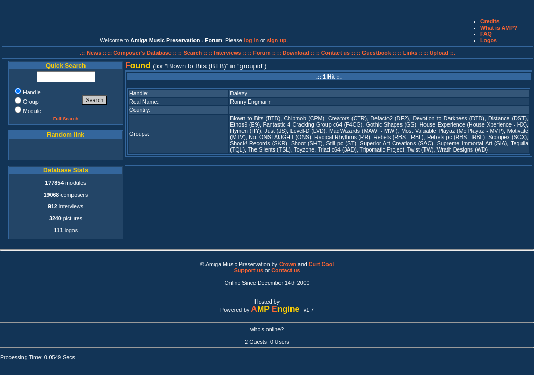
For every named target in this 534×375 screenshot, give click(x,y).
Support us (248, 270)
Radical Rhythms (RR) (342, 137)
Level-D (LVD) (307, 131)
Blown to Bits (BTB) (255, 118)
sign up (276, 40)
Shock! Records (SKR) (258, 143)
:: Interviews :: (228, 52)
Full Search (66, 118)
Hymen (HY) (245, 131)
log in (251, 40)
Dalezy (238, 93)
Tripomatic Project (381, 149)
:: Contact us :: (335, 52)
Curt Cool (321, 264)
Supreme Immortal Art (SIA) (472, 143)
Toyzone (304, 149)
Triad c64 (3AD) (337, 149)
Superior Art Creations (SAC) (396, 143)
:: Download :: (296, 52)
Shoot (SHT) (306, 143)
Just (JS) (275, 131)
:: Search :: (193, 52)
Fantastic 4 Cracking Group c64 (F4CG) (312, 124)
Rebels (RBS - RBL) (398, 137)
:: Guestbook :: (376, 52)
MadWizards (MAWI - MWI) (363, 131)
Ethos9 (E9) (245, 124)
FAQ (486, 34)
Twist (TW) (420, 149)
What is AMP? (498, 27)
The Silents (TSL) (269, 149)
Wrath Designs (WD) (462, 149)
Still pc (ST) (341, 143)
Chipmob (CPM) (304, 118)
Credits (490, 21)
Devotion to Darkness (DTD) (448, 118)
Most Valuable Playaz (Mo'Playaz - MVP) (452, 131)
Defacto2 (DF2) (389, 118)
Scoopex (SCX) (507, 137)
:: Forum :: (262, 52)
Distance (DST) (507, 118)
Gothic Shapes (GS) (391, 124)
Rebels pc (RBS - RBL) (456, 137)
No (252, 137)
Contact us (285, 270)
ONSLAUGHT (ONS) (285, 137)
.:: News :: (94, 52)
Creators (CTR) (347, 118)
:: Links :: (410, 52)
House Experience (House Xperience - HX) (473, 124)
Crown (287, 264)
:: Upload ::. (439, 52)
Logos (488, 40)
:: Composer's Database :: (143, 52)
